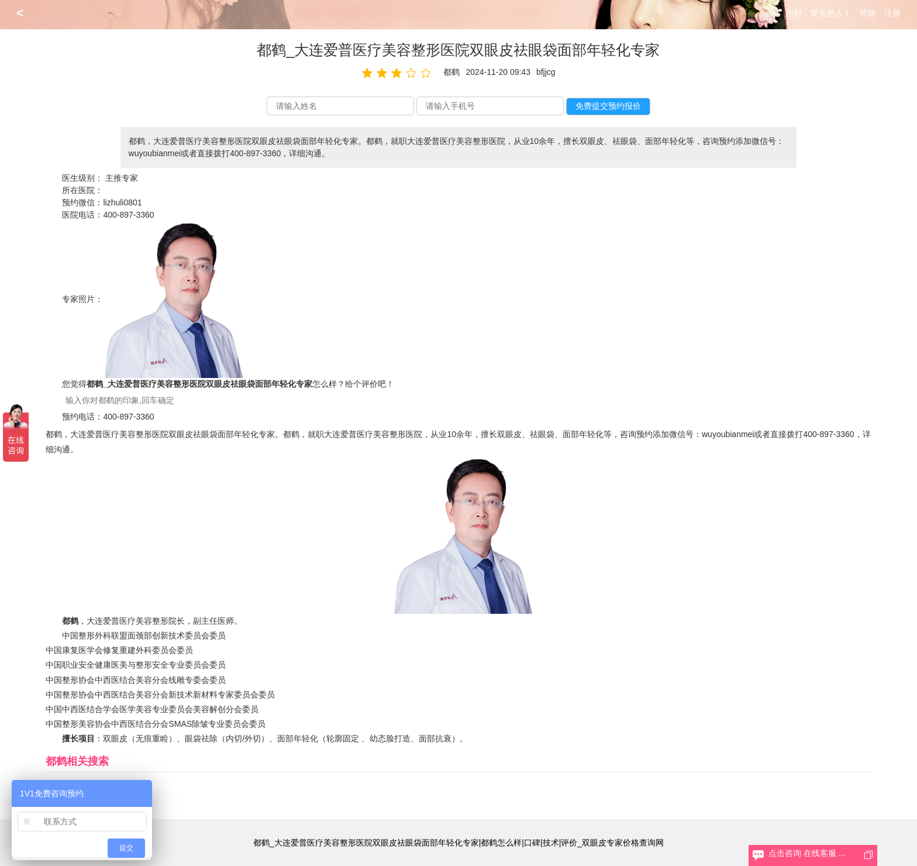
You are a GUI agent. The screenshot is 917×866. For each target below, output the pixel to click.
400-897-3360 (128, 214)
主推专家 (121, 178)
